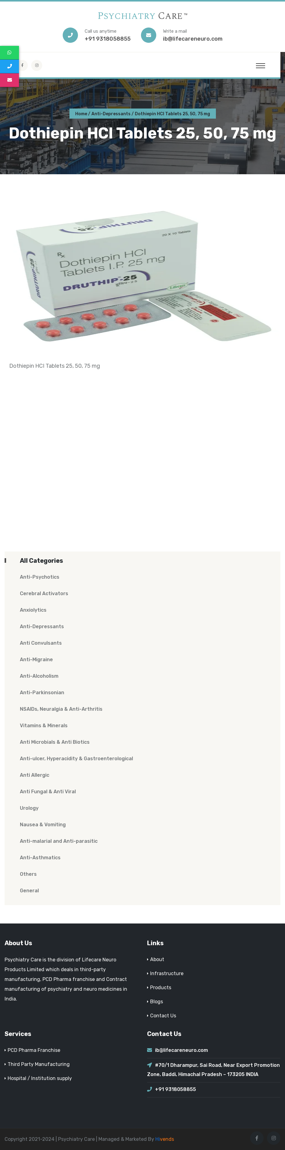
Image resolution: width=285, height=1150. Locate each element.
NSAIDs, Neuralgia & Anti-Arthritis (61, 709)
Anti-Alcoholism (39, 676)
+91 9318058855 (108, 38)
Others (28, 874)
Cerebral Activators (44, 593)
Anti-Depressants (111, 113)
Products (160, 987)
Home (81, 113)
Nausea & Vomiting (43, 824)
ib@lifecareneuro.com (193, 38)
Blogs (156, 1001)
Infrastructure (166, 973)
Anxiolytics (33, 610)
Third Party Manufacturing (39, 1064)
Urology (29, 808)
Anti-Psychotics (39, 577)
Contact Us (163, 1016)
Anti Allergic (34, 775)
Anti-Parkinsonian (42, 692)
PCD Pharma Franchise (34, 1050)
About (157, 959)
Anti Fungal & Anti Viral (48, 791)
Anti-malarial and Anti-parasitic (59, 841)
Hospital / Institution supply (40, 1078)
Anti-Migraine (36, 659)
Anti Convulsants (41, 643)
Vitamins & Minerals (44, 725)
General (29, 891)
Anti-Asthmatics (40, 858)
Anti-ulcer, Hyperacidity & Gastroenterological (76, 758)
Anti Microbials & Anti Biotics (55, 742)
